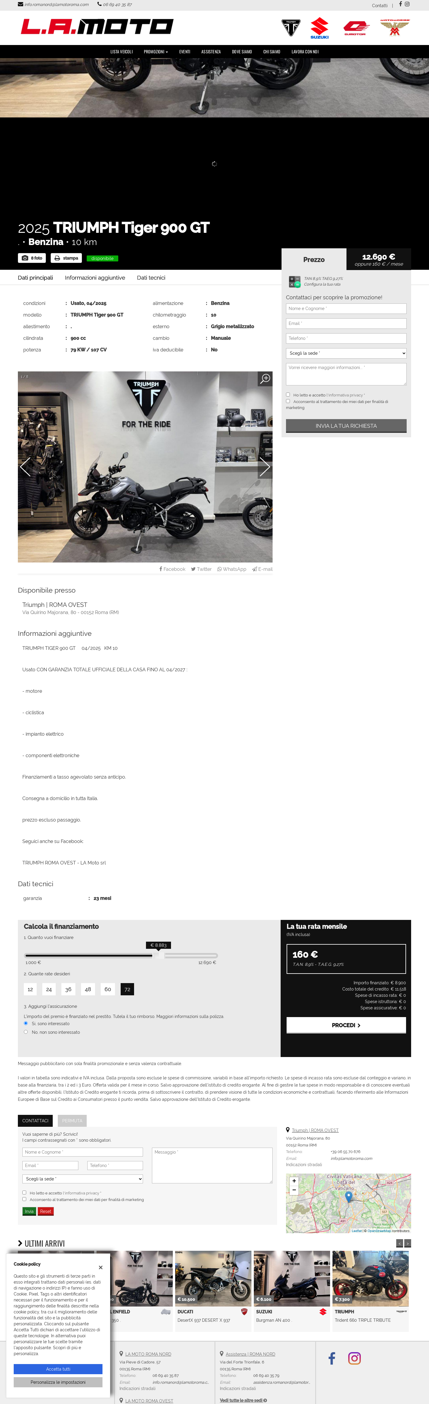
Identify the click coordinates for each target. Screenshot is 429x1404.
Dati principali (35, 277)
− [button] (294, 1190)
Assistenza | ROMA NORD (250, 1354)
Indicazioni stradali (304, 1164)
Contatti (380, 5)
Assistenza (211, 51)
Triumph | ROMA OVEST (315, 1130)
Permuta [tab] (72, 1120)
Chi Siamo (271, 51)
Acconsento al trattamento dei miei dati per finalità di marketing (87, 1199)
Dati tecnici (151, 277)
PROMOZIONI (156, 51)
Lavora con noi (305, 51)
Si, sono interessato (50, 1023)
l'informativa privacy (345, 395)
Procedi (346, 1025)
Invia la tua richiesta (346, 426)
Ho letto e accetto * (329, 395)
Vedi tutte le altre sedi (243, 1400)
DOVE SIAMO (242, 51)
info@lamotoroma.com (351, 1158)
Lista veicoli (122, 51)
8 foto (32, 258)
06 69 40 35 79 (266, 1375)
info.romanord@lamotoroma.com (56, 4)
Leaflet (357, 1231)
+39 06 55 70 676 (345, 1151)
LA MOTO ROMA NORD (148, 1354)
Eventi (184, 51)
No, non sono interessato (56, 1032)
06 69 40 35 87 (117, 4)
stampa (66, 258)
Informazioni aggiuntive (95, 277)
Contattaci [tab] (35, 1120)
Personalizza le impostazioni (58, 1382)
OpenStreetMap (379, 1231)
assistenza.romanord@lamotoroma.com (289, 1382)
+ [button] (294, 1181)
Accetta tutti (58, 1369)
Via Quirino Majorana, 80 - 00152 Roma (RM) (70, 612)
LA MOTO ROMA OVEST (149, 1401)
